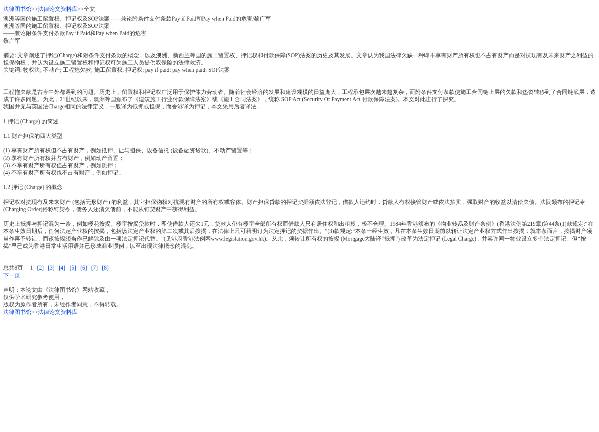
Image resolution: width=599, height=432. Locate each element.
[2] (40, 268)
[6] (83, 268)
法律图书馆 (17, 9)
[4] (62, 268)
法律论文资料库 (57, 9)
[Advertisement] (245, 372)
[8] (105, 268)
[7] (94, 268)
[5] (72, 268)
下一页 (11, 275)
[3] (51, 268)
